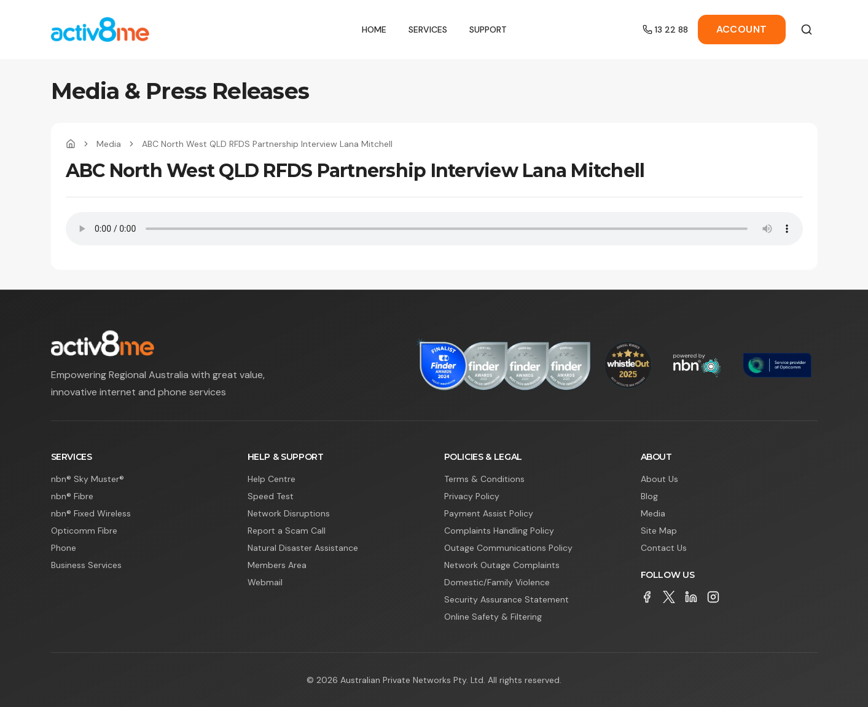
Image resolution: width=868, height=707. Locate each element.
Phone (63, 547)
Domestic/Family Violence (497, 582)
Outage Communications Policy (508, 547)
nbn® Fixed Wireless (91, 513)
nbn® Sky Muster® (87, 478)
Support (488, 29)
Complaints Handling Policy (499, 530)
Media (108, 143)
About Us (659, 478)
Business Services (86, 565)
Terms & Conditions (484, 478)
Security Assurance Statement (506, 599)
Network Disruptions (289, 513)
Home (374, 29)
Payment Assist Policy (488, 513)
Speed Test (271, 496)
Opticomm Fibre (84, 530)
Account (741, 29)
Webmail (265, 582)
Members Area (277, 565)
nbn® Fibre (72, 496)
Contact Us (664, 547)
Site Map (659, 530)
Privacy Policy (471, 496)
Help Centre (271, 478)
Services (428, 29)
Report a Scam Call (287, 530)
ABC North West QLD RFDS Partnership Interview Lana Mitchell (267, 143)
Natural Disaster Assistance (303, 547)
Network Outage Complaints (502, 565)
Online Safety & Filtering (493, 616)
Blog (649, 496)
